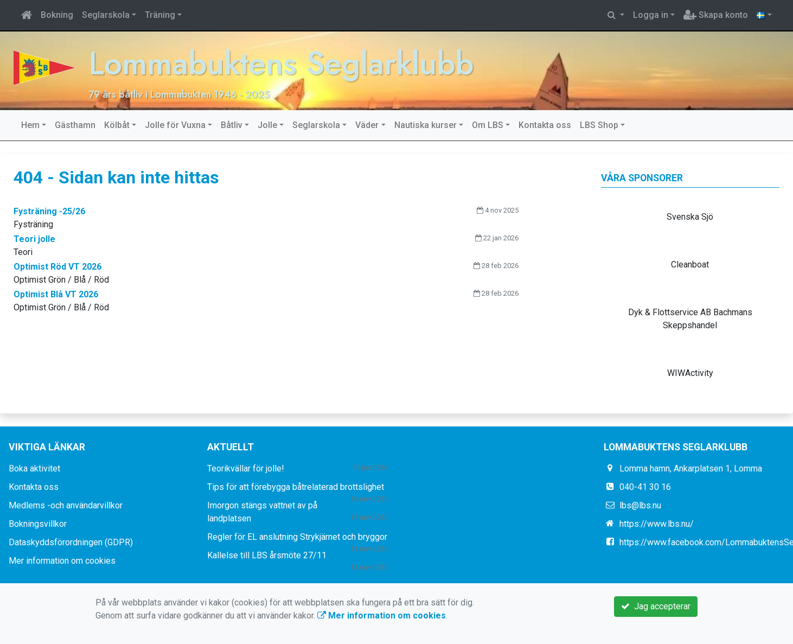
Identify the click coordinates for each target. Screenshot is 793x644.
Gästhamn (75, 125)
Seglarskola (106, 15)
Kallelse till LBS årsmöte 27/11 (267, 555)
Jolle (267, 125)
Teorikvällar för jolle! (245, 468)
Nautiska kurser (425, 125)
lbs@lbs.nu (640, 505)
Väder (367, 125)
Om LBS (487, 125)
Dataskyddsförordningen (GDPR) (71, 542)
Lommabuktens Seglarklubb (281, 63)
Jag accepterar (655, 606)
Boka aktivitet (34, 468)
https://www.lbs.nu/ (656, 524)
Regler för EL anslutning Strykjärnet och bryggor (297, 537)
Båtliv (231, 125)
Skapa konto (715, 15)
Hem (30, 125)
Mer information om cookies (62, 561)
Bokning (57, 15)
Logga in (650, 15)
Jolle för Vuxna (175, 125)
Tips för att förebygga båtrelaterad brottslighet (295, 487)
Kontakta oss (545, 125)
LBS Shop (599, 125)
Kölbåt (117, 125)
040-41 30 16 (645, 487)
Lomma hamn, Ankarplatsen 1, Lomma (690, 468)
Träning (160, 15)
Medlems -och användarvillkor (66, 505)
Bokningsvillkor (38, 524)
